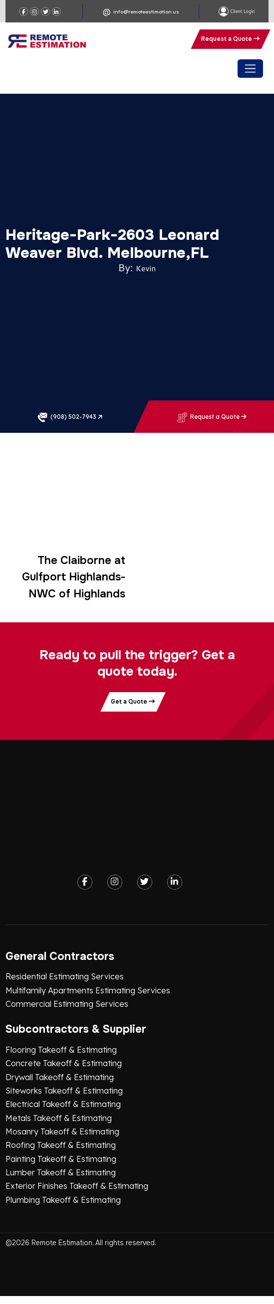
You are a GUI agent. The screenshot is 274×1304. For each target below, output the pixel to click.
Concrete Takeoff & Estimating (63, 1063)
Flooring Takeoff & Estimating (61, 1050)
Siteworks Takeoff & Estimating (64, 1091)
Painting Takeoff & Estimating (60, 1159)
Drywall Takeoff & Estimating (59, 1077)
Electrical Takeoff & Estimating (63, 1104)
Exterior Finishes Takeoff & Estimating (76, 1186)
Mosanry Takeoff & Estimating (62, 1131)
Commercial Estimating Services (66, 1004)
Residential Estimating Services (64, 976)
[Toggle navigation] (250, 68)
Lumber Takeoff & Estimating (60, 1172)
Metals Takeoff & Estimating (58, 1118)
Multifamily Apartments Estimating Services (87, 990)
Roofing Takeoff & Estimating (60, 1145)
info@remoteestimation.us (146, 11)
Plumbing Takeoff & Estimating (63, 1200)
